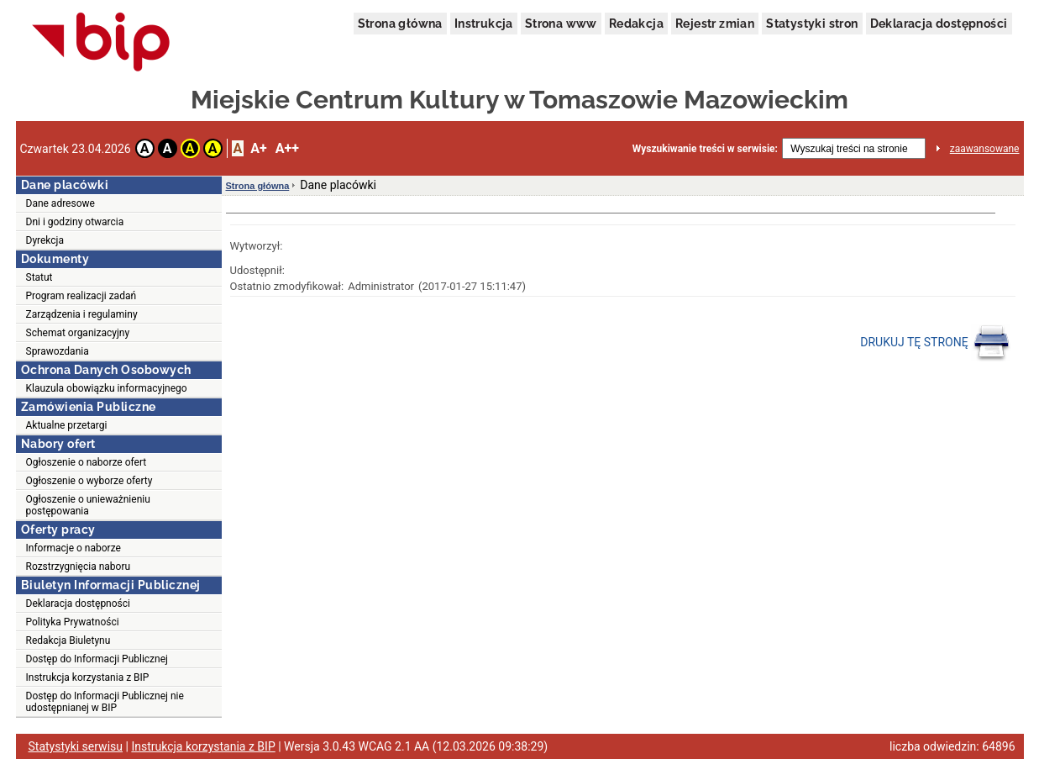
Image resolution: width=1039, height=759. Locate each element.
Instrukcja (483, 23)
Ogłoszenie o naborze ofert (86, 462)
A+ (258, 148)
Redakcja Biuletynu (68, 640)
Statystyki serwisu (76, 746)
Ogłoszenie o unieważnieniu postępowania (88, 505)
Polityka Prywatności (72, 622)
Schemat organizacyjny (78, 333)
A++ (287, 148)
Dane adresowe (60, 203)
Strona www (561, 23)
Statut (39, 277)
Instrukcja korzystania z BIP (88, 677)
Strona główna (400, 23)
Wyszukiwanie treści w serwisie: (705, 149)
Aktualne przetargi (67, 425)
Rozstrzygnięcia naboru (78, 566)
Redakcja (636, 23)
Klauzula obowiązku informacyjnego (106, 388)
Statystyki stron (812, 23)
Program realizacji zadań (81, 296)
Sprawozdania (57, 351)
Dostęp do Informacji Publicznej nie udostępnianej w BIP (105, 702)
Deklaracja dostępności (939, 23)
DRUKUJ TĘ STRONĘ (935, 342)
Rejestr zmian (714, 23)
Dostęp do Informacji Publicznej (97, 659)
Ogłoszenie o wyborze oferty (89, 481)
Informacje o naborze (73, 548)
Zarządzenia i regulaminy (82, 314)
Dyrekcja (45, 240)
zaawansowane (985, 149)
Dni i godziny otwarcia (75, 222)
